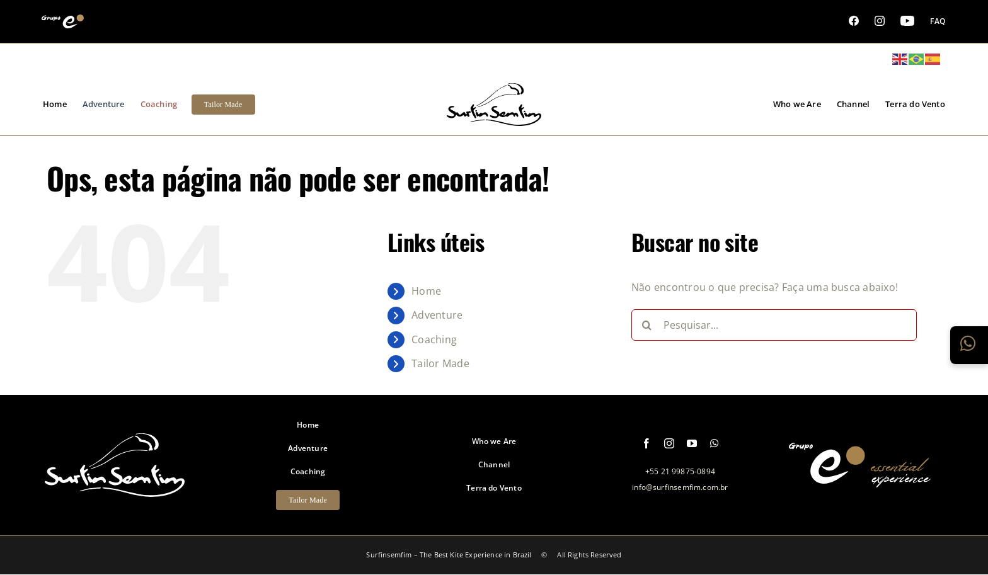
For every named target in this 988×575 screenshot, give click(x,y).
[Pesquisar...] (774, 325)
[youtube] (692, 443)
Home (426, 291)
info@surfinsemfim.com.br (680, 487)
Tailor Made (440, 363)
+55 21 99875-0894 (680, 471)
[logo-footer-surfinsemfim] (115, 490)
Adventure (436, 315)
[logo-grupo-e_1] (494, 119)
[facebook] (646, 443)
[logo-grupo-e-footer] (860, 480)
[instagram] (669, 443)
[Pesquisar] (647, 325)
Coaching (434, 339)
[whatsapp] (714, 443)
